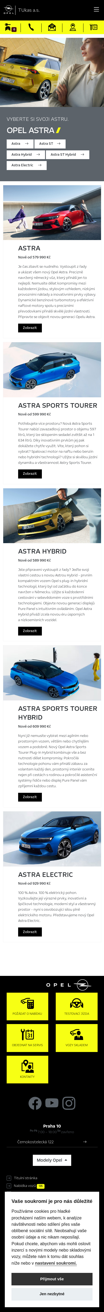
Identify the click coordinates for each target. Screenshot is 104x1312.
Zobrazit (30, 327)
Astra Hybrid (25, 154)
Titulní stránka (25, 1178)
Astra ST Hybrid (67, 154)
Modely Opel (50, 1160)
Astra (20, 143)
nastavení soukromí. (56, 1263)
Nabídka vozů (29, 1185)
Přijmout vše (52, 1279)
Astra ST (50, 143)
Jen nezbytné (51, 1294)
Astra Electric (26, 165)
